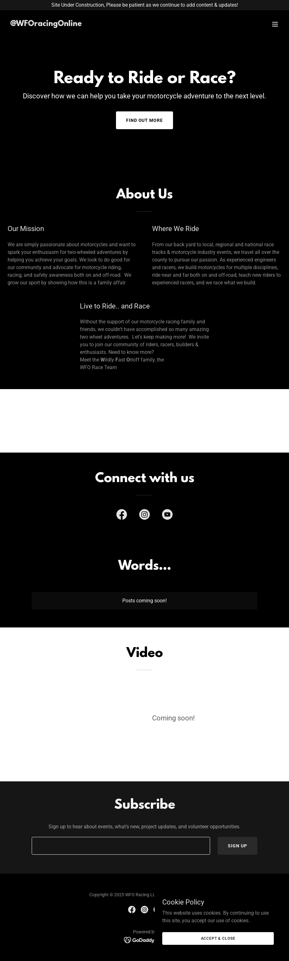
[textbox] (121, 846)
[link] (46, 24)
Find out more (144, 120)
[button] (275, 24)
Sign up (237, 845)
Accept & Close (218, 938)
